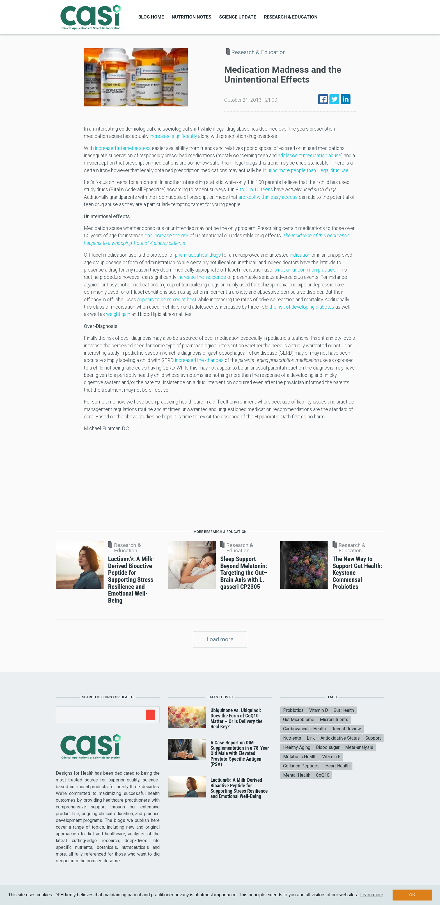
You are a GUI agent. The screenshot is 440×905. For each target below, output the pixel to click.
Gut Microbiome (298, 719)
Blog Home (151, 17)
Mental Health (296, 775)
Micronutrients (334, 719)
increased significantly (173, 136)
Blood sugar (328, 747)
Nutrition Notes (191, 17)
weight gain (118, 314)
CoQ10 (322, 775)
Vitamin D (318, 710)
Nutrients (292, 738)
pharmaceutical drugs (198, 255)
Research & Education (290, 17)
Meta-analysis (359, 747)
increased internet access (123, 148)
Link (311, 738)
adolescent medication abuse (309, 155)
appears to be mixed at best (166, 299)
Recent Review (346, 728)
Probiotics (293, 710)
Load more (220, 639)
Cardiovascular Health (304, 728)
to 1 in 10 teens (256, 189)
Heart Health (337, 766)
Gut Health (344, 710)
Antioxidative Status (340, 738)
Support (373, 738)
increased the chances (199, 360)
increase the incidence (201, 277)
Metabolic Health (300, 756)
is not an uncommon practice (304, 270)
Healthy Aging (296, 747)
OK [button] (412, 895)
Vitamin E (331, 756)
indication (300, 255)
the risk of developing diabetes (301, 307)
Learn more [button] (371, 894)
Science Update (237, 17)
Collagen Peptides (301, 766)
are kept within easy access (268, 197)
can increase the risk (167, 235)
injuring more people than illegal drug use (306, 170)
